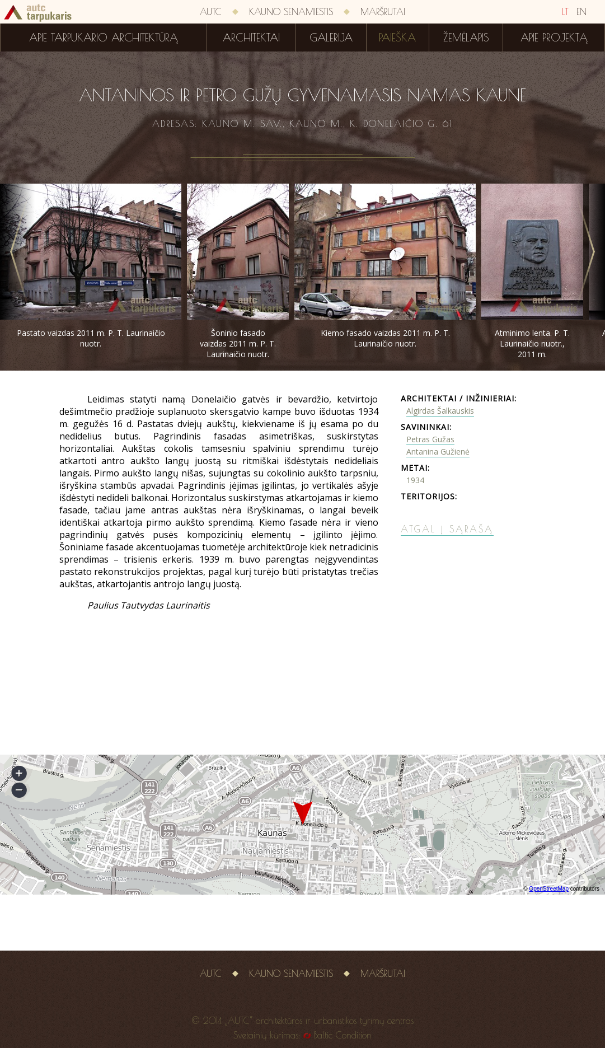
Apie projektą (554, 37)
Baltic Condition (343, 1035)
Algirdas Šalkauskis (440, 410)
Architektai (251, 37)
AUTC (211, 12)
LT (565, 12)
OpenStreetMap (549, 889)
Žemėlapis (466, 37)
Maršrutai (382, 12)
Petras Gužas (430, 439)
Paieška (397, 37)
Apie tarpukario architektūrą (103, 37)
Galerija (331, 37)
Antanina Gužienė (438, 451)
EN (581, 12)
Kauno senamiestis (291, 12)
